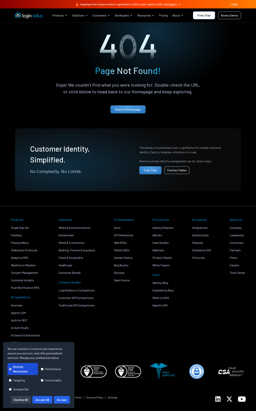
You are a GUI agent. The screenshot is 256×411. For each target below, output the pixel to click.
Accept (62, 399)
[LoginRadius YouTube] (242, 399)
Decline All (21, 399)
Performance (51, 369)
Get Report (172, 4)
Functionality (51, 380)
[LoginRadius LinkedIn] (218, 399)
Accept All (42, 399)
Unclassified (19, 389)
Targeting (17, 380)
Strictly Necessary (18, 369)
